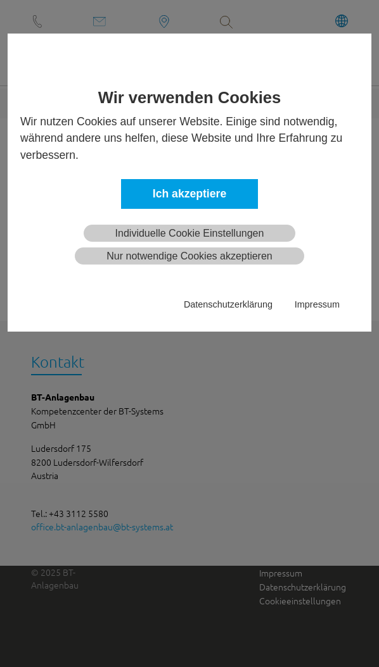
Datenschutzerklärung (228, 304)
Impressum (317, 304)
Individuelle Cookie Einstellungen (189, 233)
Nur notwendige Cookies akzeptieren (189, 256)
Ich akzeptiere (189, 193)
